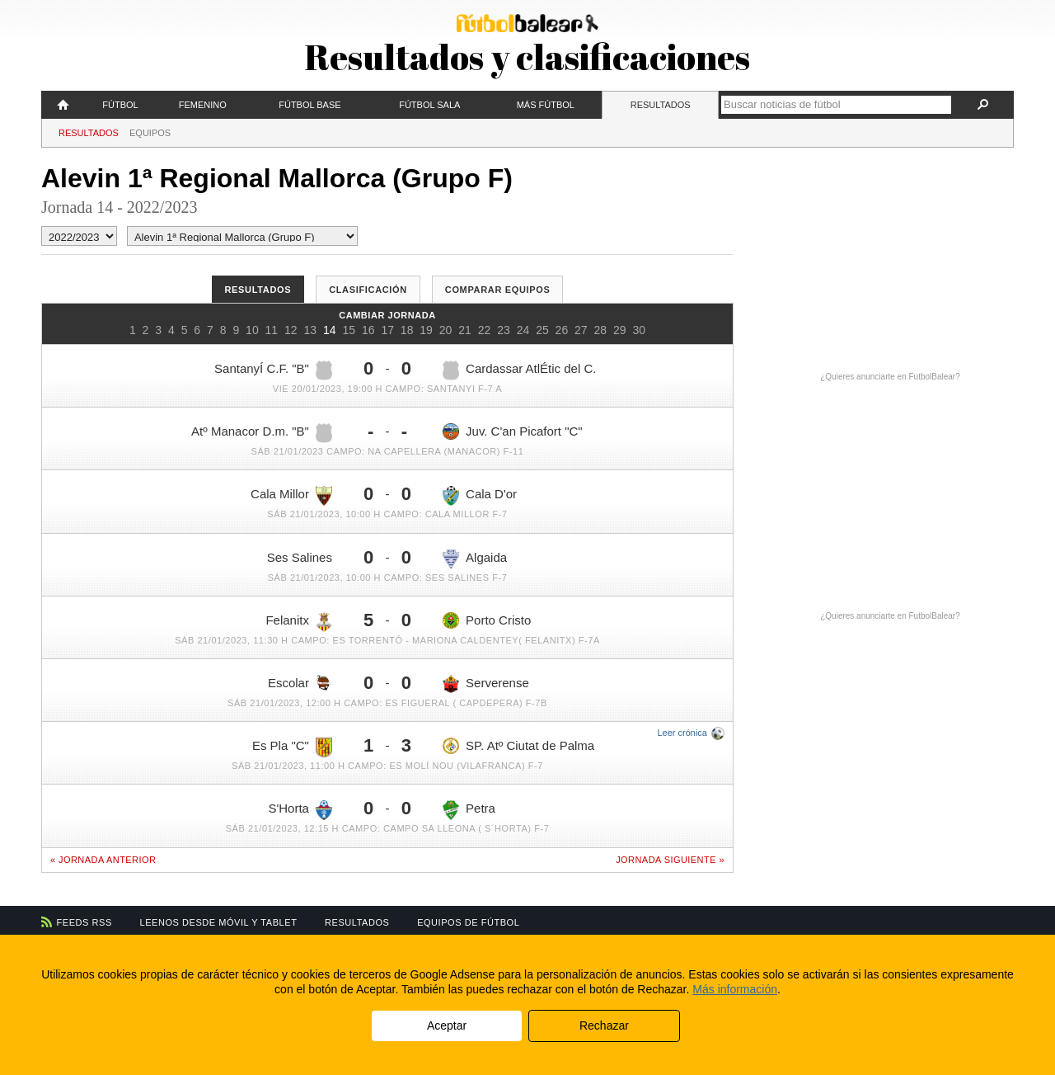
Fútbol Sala (429, 105)
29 (619, 330)
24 (523, 330)
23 (503, 330)
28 (600, 330)
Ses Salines (299, 557)
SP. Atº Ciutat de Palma (518, 746)
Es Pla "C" (292, 747)
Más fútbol (545, 105)
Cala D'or (480, 496)
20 (445, 330)
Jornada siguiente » (670, 860)
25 (542, 330)
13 (310, 330)
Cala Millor (291, 496)
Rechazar (604, 1025)
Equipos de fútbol (468, 922)
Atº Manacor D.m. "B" (261, 433)
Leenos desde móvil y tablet (219, 922)
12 (291, 330)
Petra (469, 810)
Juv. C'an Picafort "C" (513, 431)
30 (638, 330)
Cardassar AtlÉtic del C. (519, 370)
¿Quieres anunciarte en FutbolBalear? (890, 376)
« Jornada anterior (103, 860)
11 (272, 330)
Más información (734, 989)
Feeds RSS (84, 922)
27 (581, 330)
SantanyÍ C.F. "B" (273, 370)
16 (368, 330)
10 (252, 330)
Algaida (475, 559)
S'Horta (300, 810)
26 (562, 330)
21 (464, 330)
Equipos (150, 133)
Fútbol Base (309, 105)
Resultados (661, 105)
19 (426, 330)
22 (484, 330)
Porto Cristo (487, 620)
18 (407, 330)
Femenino (203, 105)
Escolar (300, 683)
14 (329, 330)
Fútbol (120, 105)
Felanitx (298, 622)
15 (348, 330)
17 (387, 330)
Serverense (486, 684)
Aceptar (447, 1025)
